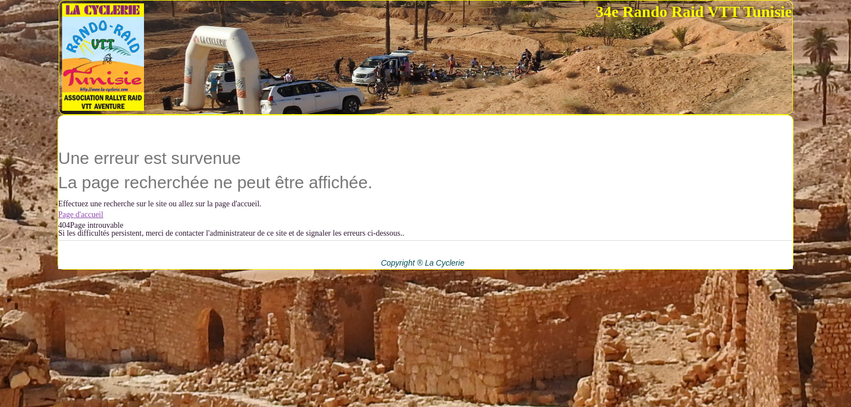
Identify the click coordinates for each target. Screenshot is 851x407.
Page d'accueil (80, 214)
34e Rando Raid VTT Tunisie (694, 11)
